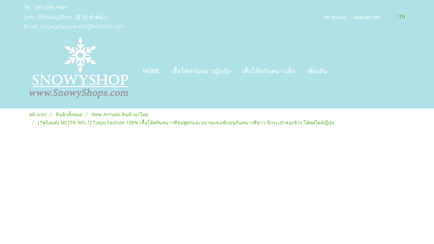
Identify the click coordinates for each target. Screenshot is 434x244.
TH (398, 16)
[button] (338, 71)
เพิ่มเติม (317, 71)
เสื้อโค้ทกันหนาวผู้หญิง (201, 71)
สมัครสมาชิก (366, 16)
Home (151, 71)
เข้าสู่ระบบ (335, 16)
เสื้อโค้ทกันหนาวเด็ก (269, 71)
